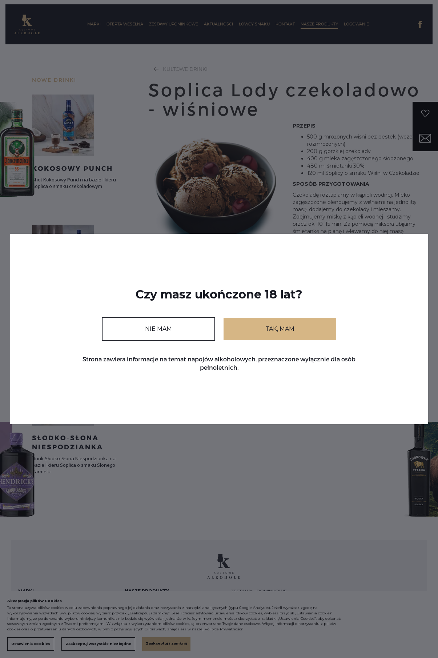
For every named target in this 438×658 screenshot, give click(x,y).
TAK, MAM (279, 328)
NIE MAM (158, 328)
